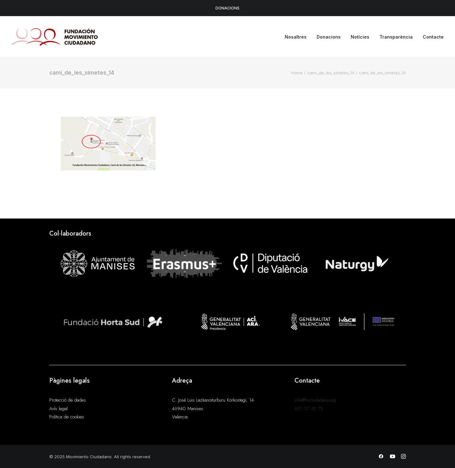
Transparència (396, 37)
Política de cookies (66, 416)
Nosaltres (295, 37)
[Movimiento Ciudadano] (55, 37)
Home (297, 72)
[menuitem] (298, 37)
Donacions (329, 37)
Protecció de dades (67, 400)
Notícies (360, 37)
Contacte (433, 37)
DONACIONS (227, 8)
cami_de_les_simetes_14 (330, 72)
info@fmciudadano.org (315, 400)
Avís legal (58, 408)
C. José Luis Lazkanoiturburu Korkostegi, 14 (213, 400)
